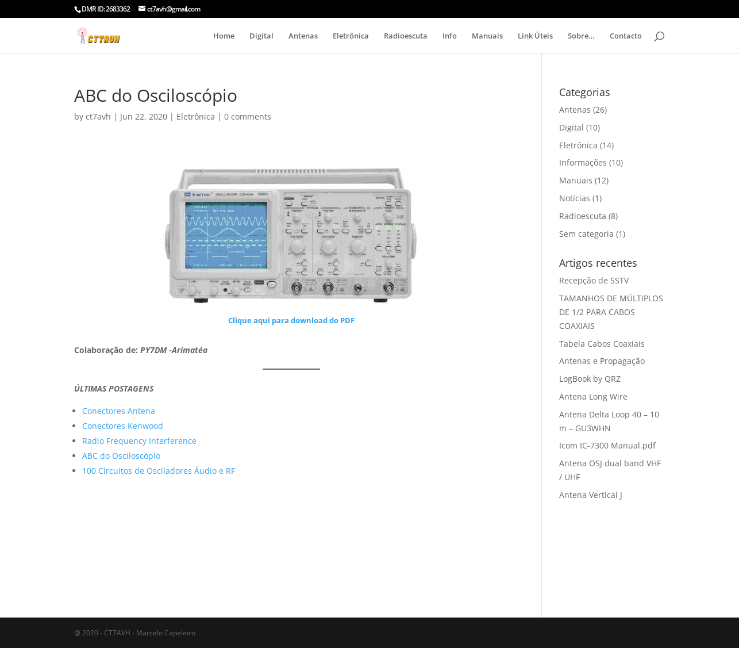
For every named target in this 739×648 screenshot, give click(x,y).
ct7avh (98, 116)
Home (223, 36)
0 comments (247, 116)
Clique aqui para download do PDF (291, 320)
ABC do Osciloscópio (121, 455)
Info (449, 36)
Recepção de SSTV (594, 280)
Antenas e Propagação (602, 360)
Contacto (626, 36)
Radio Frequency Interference (139, 440)
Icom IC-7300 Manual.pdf (607, 445)
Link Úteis (535, 36)
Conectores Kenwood (122, 425)
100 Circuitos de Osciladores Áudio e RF (158, 470)
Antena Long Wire (593, 396)
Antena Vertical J (590, 494)
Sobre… (581, 36)
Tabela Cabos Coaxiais (602, 343)
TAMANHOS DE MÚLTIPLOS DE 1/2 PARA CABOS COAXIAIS (611, 312)
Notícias (574, 198)
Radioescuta (406, 36)
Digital (261, 36)
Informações (583, 162)
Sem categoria (586, 233)
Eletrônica (351, 36)
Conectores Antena (118, 410)
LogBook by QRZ (590, 378)
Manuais (487, 36)
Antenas (303, 36)
